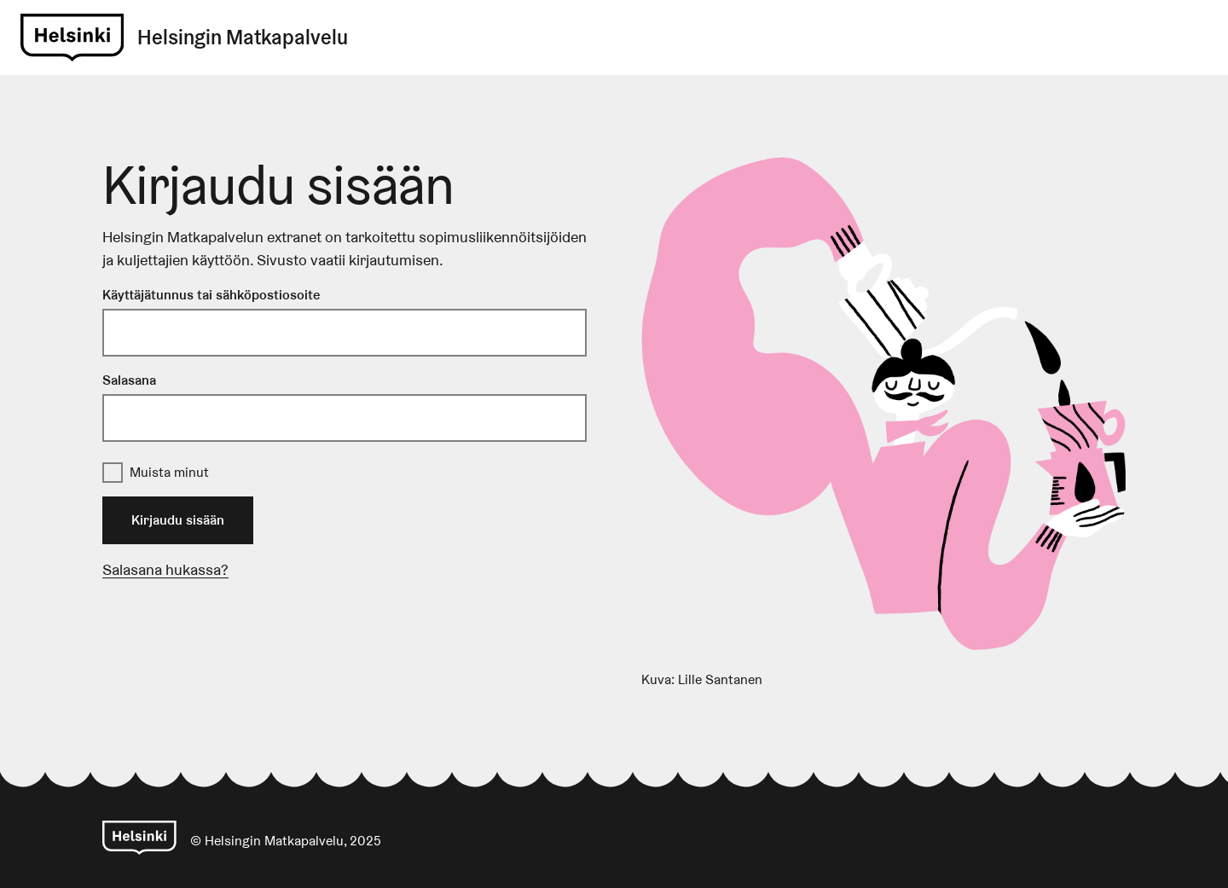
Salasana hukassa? (165, 569)
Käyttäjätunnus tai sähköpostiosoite (211, 295)
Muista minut (169, 472)
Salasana (129, 380)
